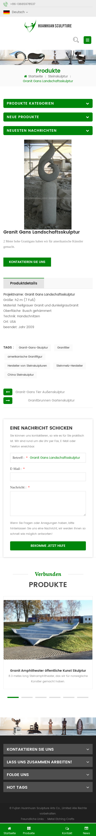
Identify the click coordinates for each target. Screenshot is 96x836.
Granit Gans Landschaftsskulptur (55, 457)
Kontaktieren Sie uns (27, 262)
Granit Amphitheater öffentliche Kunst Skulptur (48, 670)
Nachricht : (20, 487)
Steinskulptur (58, 76)
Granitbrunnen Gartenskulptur (51, 400)
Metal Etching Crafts (60, 819)
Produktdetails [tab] (23, 283)
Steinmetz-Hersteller (69, 366)
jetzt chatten (49, 828)
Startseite (33, 76)
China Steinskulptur (21, 375)
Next (2, 689)
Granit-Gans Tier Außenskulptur (40, 392)
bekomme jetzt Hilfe (48, 545)
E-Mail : (17, 469)
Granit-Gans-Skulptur (33, 348)
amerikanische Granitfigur (25, 357)
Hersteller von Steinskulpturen (27, 366)
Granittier (63, 348)
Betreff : (20, 458)
